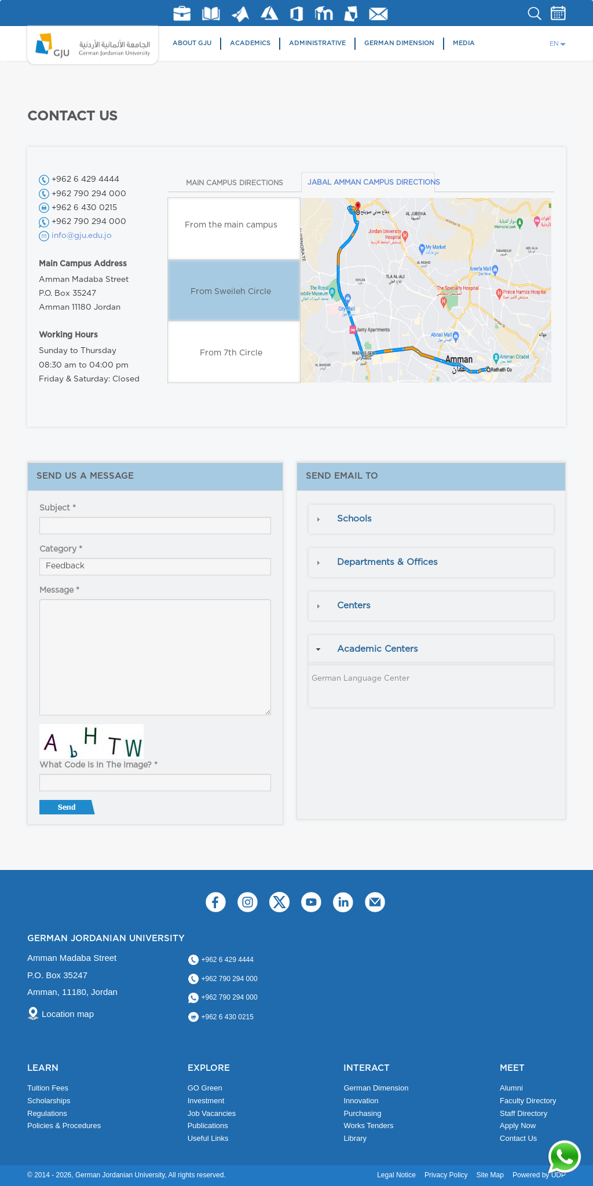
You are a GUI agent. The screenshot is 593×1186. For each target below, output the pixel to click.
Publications (208, 1125)
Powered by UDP (539, 1175)
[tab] (431, 519)
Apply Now (518, 1125)
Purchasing (362, 1113)
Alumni (511, 1088)
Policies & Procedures (64, 1125)
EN (554, 44)
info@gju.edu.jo (82, 236)
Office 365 (296, 13)
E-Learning (324, 13)
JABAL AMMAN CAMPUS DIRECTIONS (371, 182)
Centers (354, 605)
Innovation (360, 1100)
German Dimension (399, 43)
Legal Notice (396, 1175)
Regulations (47, 1113)
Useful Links (208, 1138)
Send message (68, 810)
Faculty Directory (528, 1100)
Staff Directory (523, 1113)
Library (211, 13)
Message (59, 590)
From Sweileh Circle (231, 292)
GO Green (205, 1088)
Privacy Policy (446, 1175)
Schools (354, 519)
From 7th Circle (231, 353)
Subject (57, 508)
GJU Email (378, 14)
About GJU (192, 43)
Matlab (240, 14)
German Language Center (360, 678)
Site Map (490, 1175)
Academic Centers (377, 649)
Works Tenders (368, 1125)
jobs (182, 13)
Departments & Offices (387, 562)
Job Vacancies (212, 1113)
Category (60, 549)
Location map (68, 1014)
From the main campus (231, 225)
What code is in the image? (98, 765)
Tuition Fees (47, 1088)
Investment (206, 1100)
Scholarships (48, 1100)
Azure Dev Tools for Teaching (269, 13)
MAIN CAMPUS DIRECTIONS (234, 182)
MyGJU (351, 13)
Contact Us (518, 1138)
